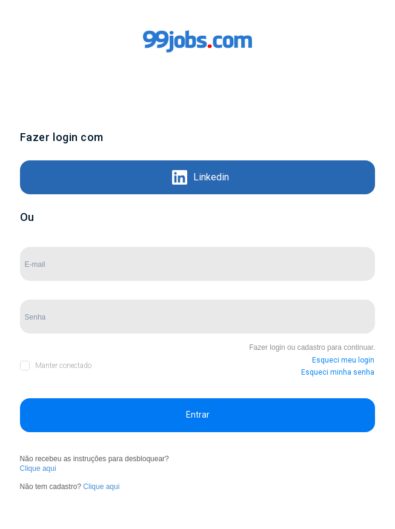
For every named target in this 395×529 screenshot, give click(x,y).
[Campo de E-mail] (198, 264)
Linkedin (200, 177)
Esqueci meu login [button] (343, 360)
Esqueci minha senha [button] (337, 372)
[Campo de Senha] (198, 317)
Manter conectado (63, 365)
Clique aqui (38, 468)
